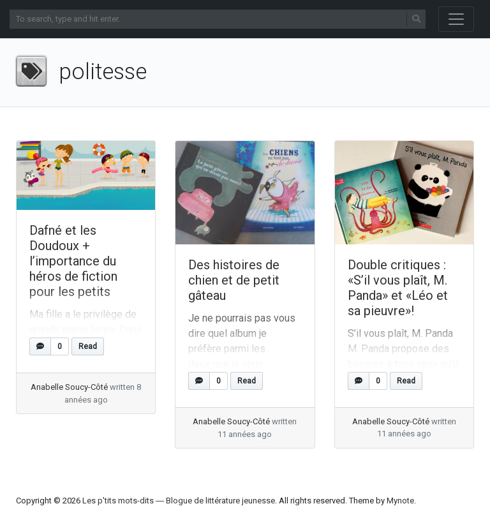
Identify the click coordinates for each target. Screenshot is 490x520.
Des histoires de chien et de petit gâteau (233, 280)
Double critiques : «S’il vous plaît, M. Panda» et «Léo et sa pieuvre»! (398, 287)
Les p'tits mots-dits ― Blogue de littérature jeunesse (178, 500)
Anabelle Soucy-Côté (69, 387)
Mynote (400, 500)
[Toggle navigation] (456, 19)
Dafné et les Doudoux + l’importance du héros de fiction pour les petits (73, 261)
